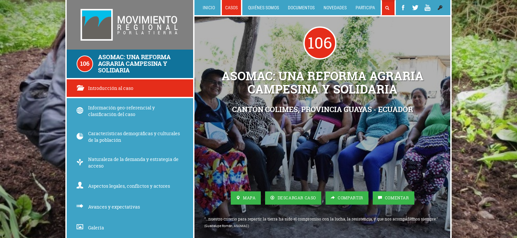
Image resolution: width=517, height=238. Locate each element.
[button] (440, 7)
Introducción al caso (105, 88)
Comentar (393, 198)
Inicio (209, 7)
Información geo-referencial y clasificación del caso (116, 110)
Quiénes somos (263, 7)
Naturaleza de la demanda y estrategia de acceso (128, 162)
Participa (365, 7)
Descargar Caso (293, 198)
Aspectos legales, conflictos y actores (123, 186)
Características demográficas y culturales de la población (128, 136)
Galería (90, 227)
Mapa (246, 198)
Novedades (335, 7)
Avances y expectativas (108, 207)
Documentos (301, 7)
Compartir (347, 198)
